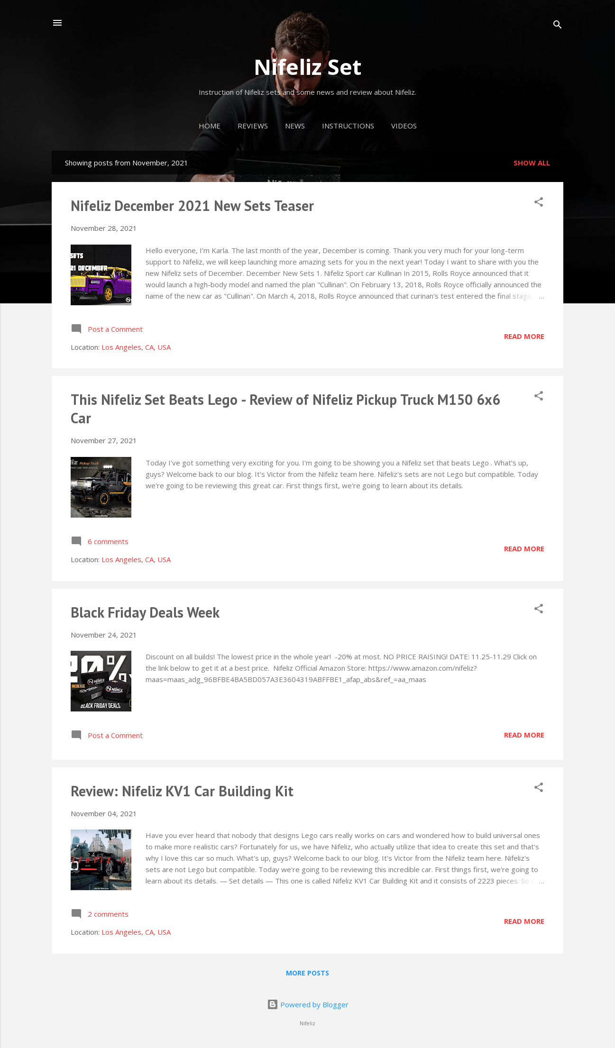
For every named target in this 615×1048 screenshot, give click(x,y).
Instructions (348, 125)
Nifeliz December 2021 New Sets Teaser (192, 205)
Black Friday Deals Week (145, 612)
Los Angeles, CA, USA (136, 347)
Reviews (253, 125)
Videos (404, 125)
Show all (532, 162)
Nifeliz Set (307, 66)
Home (209, 125)
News (295, 125)
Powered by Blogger (308, 1004)
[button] (538, 203)
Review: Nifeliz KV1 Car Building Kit (182, 791)
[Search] (557, 25)
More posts (307, 972)
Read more (524, 336)
